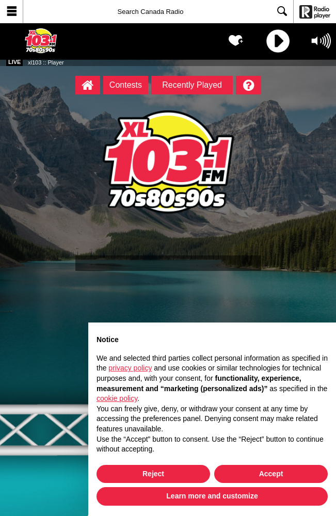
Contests (125, 84)
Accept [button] (271, 474)
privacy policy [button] (130, 368)
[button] (11, 11)
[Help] (248, 85)
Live (14, 62)
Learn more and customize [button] (212, 496)
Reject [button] (153, 474)
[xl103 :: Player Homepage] (87, 85)
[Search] (158, 11)
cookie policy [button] (117, 398)
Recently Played (192, 84)
